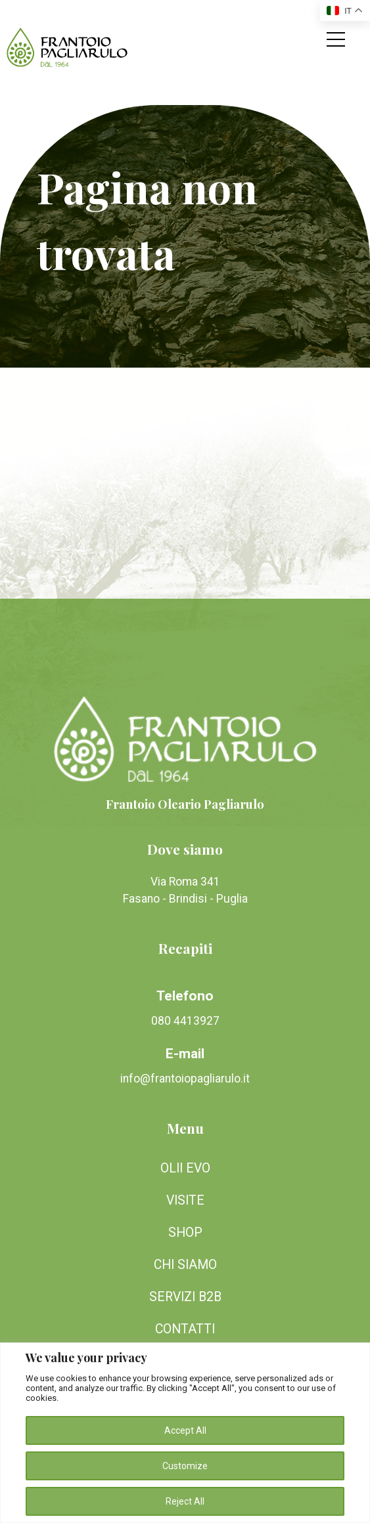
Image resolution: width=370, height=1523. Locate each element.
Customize (185, 1466)
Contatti (185, 1329)
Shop (185, 1232)
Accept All (185, 1430)
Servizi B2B (185, 1296)
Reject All (185, 1501)
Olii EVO (185, 1168)
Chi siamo (185, 1264)
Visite (185, 1200)
